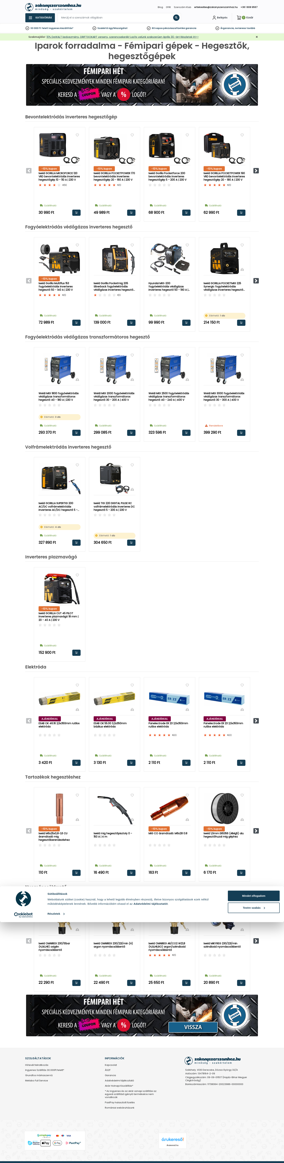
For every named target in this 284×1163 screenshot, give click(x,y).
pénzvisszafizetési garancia (179, 28)
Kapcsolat (111, 1065)
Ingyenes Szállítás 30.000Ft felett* (44, 1070)
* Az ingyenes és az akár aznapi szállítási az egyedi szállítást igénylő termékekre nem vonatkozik (130, 1094)
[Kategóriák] (40, 17)
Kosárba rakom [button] (76, 212)
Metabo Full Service (36, 1080)
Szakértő (102, 28)
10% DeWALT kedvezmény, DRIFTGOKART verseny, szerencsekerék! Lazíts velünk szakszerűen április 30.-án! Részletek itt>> (123, 37)
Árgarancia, (227, 28)
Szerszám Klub (182, 7)
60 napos (157, 28)
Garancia (110, 1075)
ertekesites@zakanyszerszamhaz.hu (216, 7)
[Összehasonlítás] (77, 159)
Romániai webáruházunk (119, 1107)
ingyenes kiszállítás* (61, 28)
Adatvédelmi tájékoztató (119, 1080)
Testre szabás (254, 1148)
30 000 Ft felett (39, 28)
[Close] (160, 4)
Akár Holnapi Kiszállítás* (119, 1086)
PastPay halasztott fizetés (120, 1102)
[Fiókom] (219, 17)
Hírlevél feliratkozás (36, 1065)
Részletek (53, 1154)
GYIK (168, 7)
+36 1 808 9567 (249, 7)
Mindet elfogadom (253, 1136)
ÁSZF (107, 1070)
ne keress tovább (245, 28)
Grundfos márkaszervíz (39, 1075)
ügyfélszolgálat (118, 28)
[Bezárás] (257, 37)
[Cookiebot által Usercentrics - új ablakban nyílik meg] (23, 1156)
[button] (256, 170)
